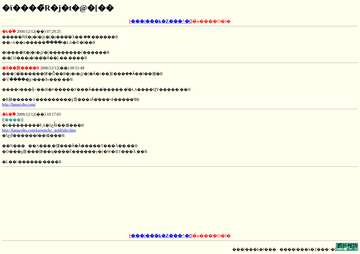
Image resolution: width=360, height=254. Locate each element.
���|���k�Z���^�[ (161, 21)
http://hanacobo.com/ (19, 104)
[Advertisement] (142, 200)
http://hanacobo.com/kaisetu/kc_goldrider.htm (39, 130)
